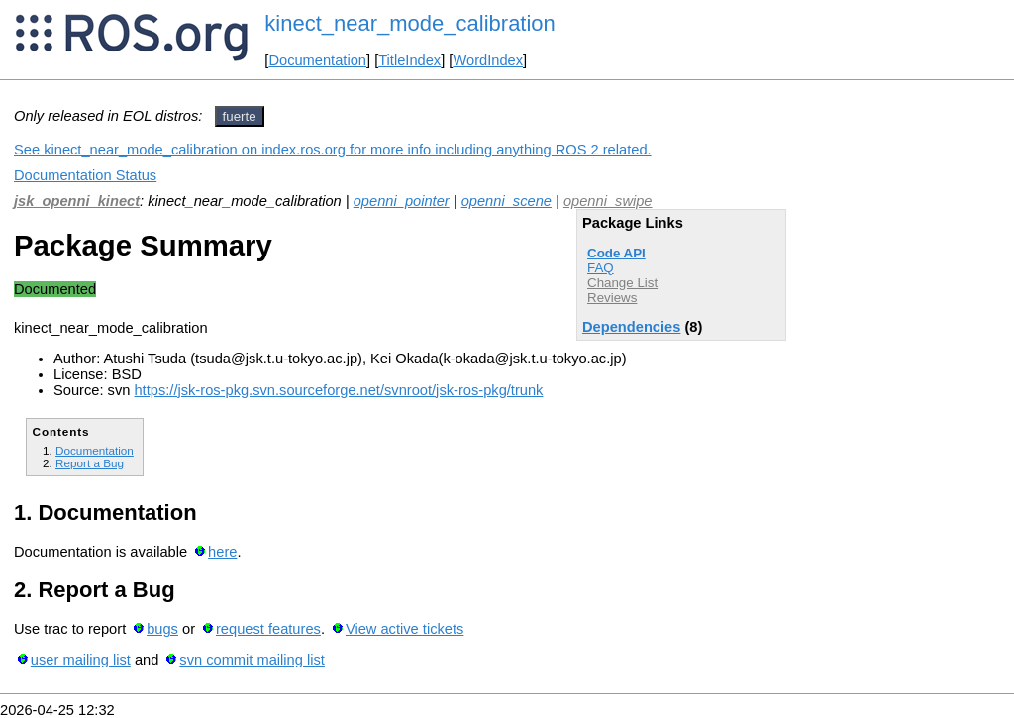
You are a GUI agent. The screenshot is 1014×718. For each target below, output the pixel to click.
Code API (616, 253)
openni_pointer (402, 201)
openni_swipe (608, 201)
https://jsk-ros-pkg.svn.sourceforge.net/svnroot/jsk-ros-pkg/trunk (338, 390)
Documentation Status (85, 175)
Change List (622, 282)
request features (268, 629)
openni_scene (506, 201)
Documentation (317, 60)
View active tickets (404, 629)
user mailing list (81, 659)
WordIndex (488, 60)
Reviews (612, 297)
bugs (162, 629)
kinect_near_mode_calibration (410, 23)
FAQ (600, 267)
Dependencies (631, 327)
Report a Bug (89, 463)
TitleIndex (409, 60)
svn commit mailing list (252, 659)
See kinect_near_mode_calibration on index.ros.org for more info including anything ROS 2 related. (333, 149)
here (222, 552)
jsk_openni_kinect (77, 201)
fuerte (239, 116)
